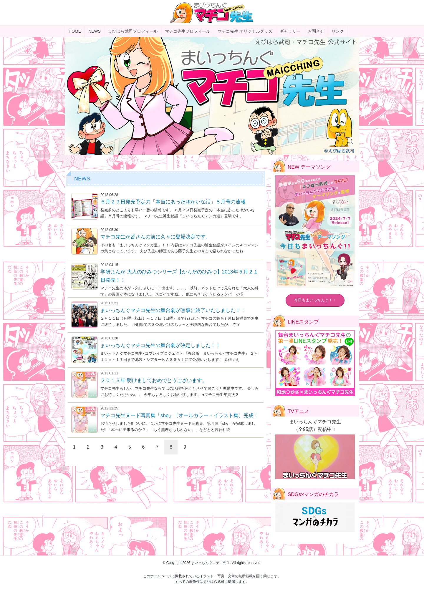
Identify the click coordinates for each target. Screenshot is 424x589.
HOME (75, 31)
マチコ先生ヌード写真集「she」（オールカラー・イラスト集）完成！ (179, 415)
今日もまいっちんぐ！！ (315, 300)
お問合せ (316, 31)
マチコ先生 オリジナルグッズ (245, 31)
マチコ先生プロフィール (187, 31)
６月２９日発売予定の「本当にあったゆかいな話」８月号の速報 (173, 202)
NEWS (94, 31)
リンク (338, 31)
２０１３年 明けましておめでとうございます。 (153, 380)
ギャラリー (290, 31)
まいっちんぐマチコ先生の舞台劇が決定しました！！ (160, 345)
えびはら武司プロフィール (133, 31)
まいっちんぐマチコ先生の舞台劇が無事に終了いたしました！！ (173, 310)
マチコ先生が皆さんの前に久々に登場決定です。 (155, 237)
